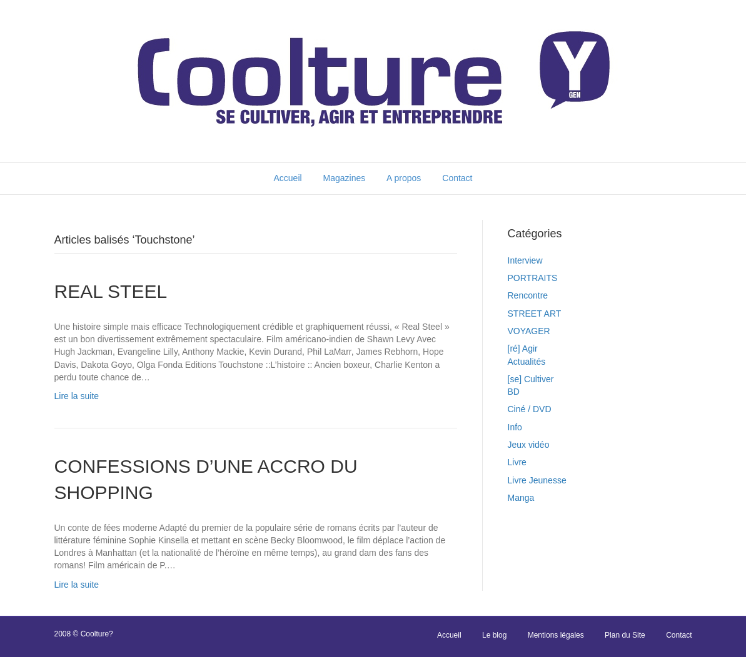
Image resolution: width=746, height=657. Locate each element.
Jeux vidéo (529, 445)
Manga (521, 498)
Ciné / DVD (530, 409)
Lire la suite (76, 396)
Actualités (527, 362)
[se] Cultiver (531, 379)
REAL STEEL (111, 291)
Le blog (494, 635)
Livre (517, 462)
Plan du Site (625, 635)
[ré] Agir (523, 348)
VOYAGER (529, 331)
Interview (525, 260)
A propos (403, 178)
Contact (457, 178)
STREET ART (535, 314)
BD (514, 392)
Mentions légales (556, 635)
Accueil (287, 178)
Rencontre (528, 295)
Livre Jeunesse (537, 480)
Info (515, 427)
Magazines (344, 178)
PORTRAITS (533, 278)
